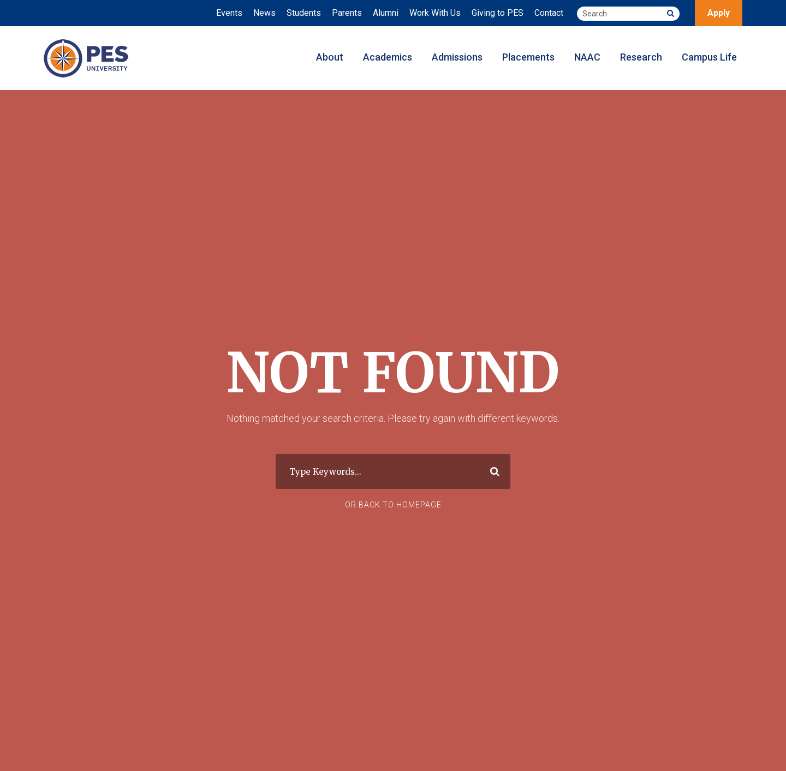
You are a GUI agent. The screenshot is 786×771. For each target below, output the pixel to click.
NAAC (587, 57)
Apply (718, 13)
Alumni (385, 13)
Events (229, 13)
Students (304, 13)
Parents (347, 13)
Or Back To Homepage (393, 504)
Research (641, 57)
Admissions (457, 57)
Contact (548, 13)
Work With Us (435, 13)
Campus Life (709, 57)
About (329, 57)
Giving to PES (497, 13)
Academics (387, 57)
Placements (528, 57)
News (264, 13)
